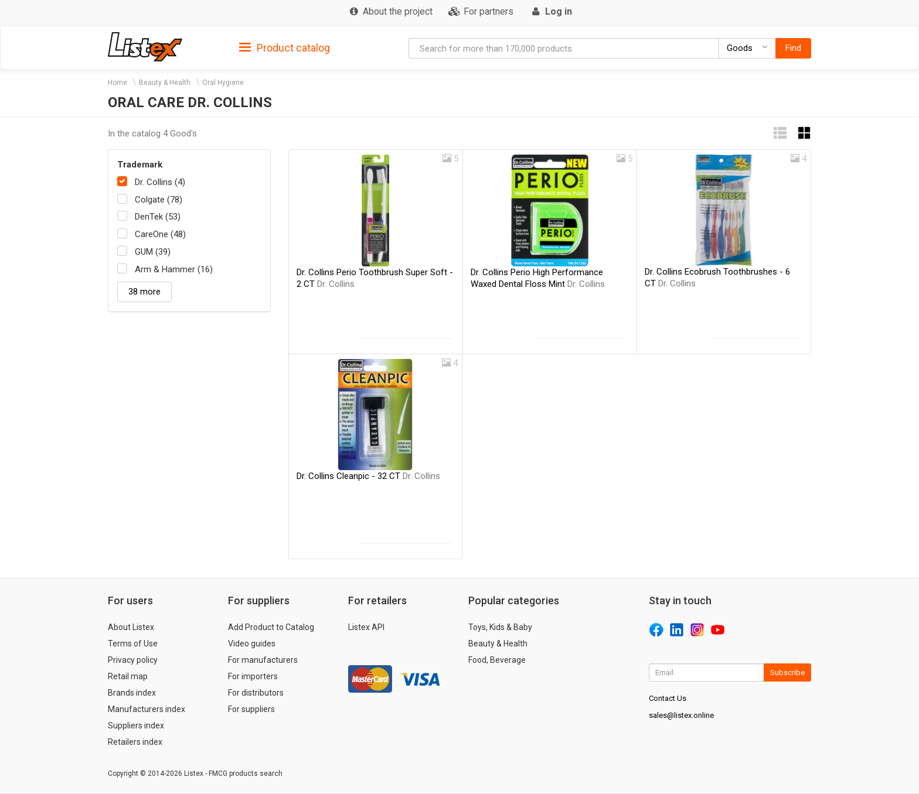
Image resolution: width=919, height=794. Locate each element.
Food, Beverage (497, 660)
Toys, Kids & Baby (500, 627)
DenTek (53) (158, 216)
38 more (144, 291)
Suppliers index (136, 725)
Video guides (251, 643)
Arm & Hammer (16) (174, 269)
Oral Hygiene (223, 82)
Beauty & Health (164, 82)
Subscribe (787, 672)
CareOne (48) (160, 234)
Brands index (132, 692)
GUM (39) (153, 252)
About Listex (131, 627)
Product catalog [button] (284, 48)
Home (117, 82)
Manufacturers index (146, 709)
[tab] (285, 47)
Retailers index (135, 742)
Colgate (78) (158, 199)
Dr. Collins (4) (160, 182)
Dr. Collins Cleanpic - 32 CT (368, 476)
